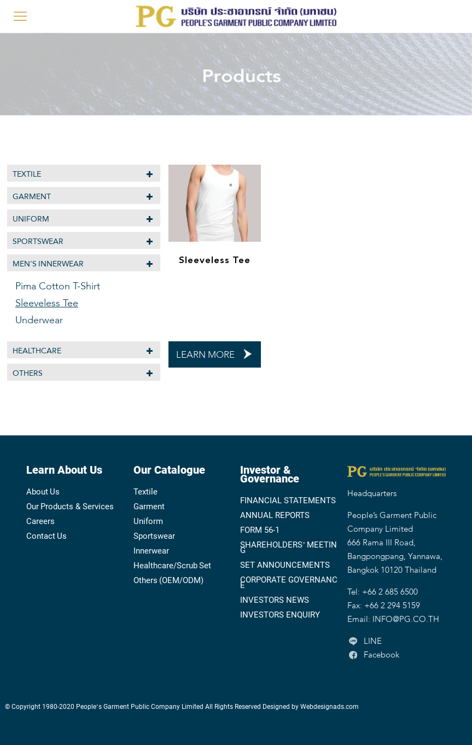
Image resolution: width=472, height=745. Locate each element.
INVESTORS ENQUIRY (280, 615)
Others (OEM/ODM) (168, 580)
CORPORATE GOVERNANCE (288, 582)
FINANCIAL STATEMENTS (288, 500)
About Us (43, 491)
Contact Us (46, 536)
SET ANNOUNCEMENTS (285, 565)
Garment (32, 197)
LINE (364, 641)
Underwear (39, 320)
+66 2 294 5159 (392, 606)
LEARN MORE (205, 355)
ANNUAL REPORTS (275, 515)
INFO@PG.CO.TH (405, 620)
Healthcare (37, 351)
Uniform (31, 219)
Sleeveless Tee (214, 260)
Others (28, 373)
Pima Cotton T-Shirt (57, 287)
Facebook (373, 655)
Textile (27, 174)
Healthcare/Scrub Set (172, 565)
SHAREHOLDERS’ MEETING (288, 547)
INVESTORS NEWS (274, 600)
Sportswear (38, 241)
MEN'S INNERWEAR (48, 264)
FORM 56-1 (259, 530)
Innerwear (151, 551)
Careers (40, 521)
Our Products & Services (70, 506)
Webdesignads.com (329, 707)
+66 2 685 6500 (390, 592)
